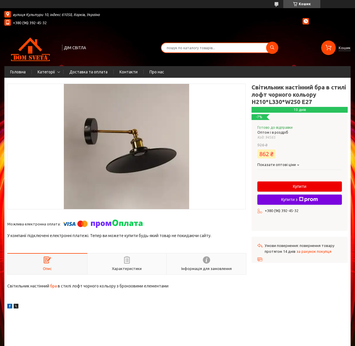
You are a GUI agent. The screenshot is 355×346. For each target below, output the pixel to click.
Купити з (299, 199)
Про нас (157, 72)
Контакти (128, 72)
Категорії (46, 72)
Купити (299, 186)
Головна (18, 72)
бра (53, 286)
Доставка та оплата (88, 72)
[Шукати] (272, 48)
